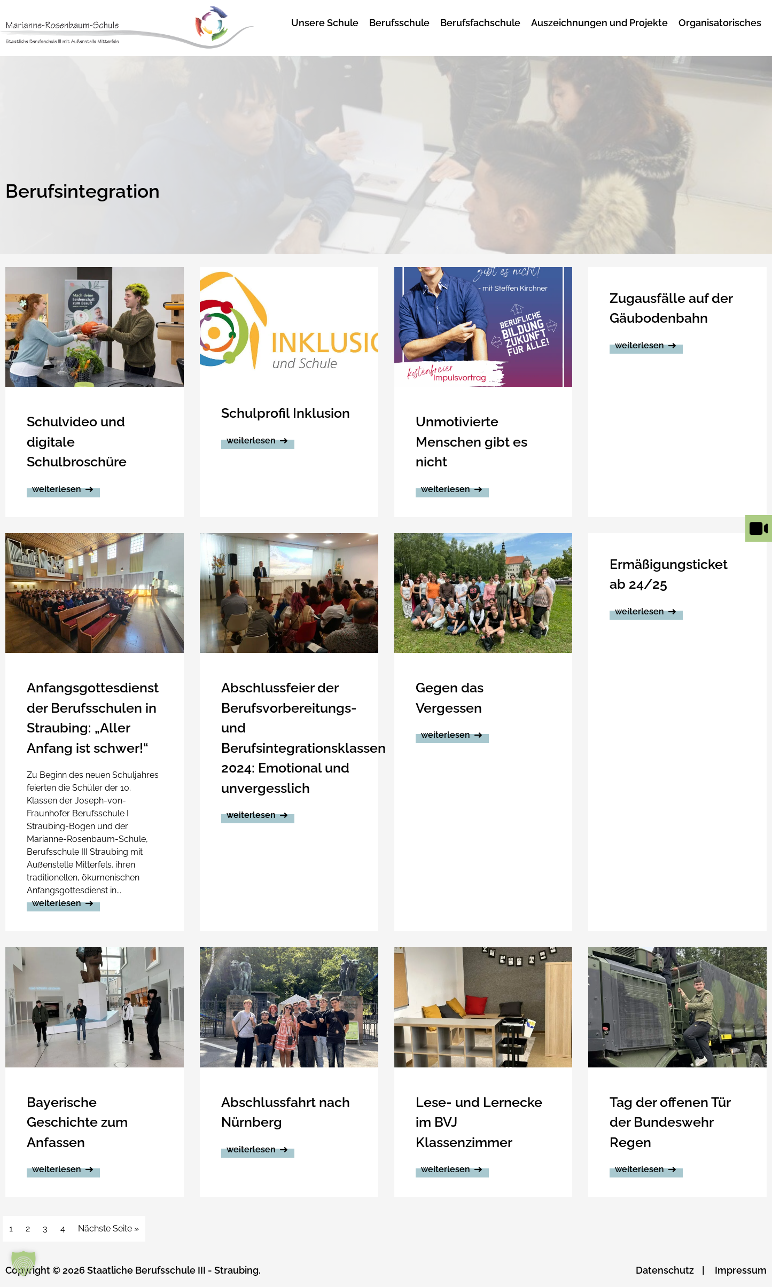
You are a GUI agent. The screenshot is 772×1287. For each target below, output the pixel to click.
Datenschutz (665, 1270)
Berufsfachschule (480, 22)
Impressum (741, 1270)
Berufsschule (399, 22)
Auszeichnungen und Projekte (599, 22)
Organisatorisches (720, 22)
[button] (23, 1263)
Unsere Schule (324, 22)
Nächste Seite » (108, 1228)
